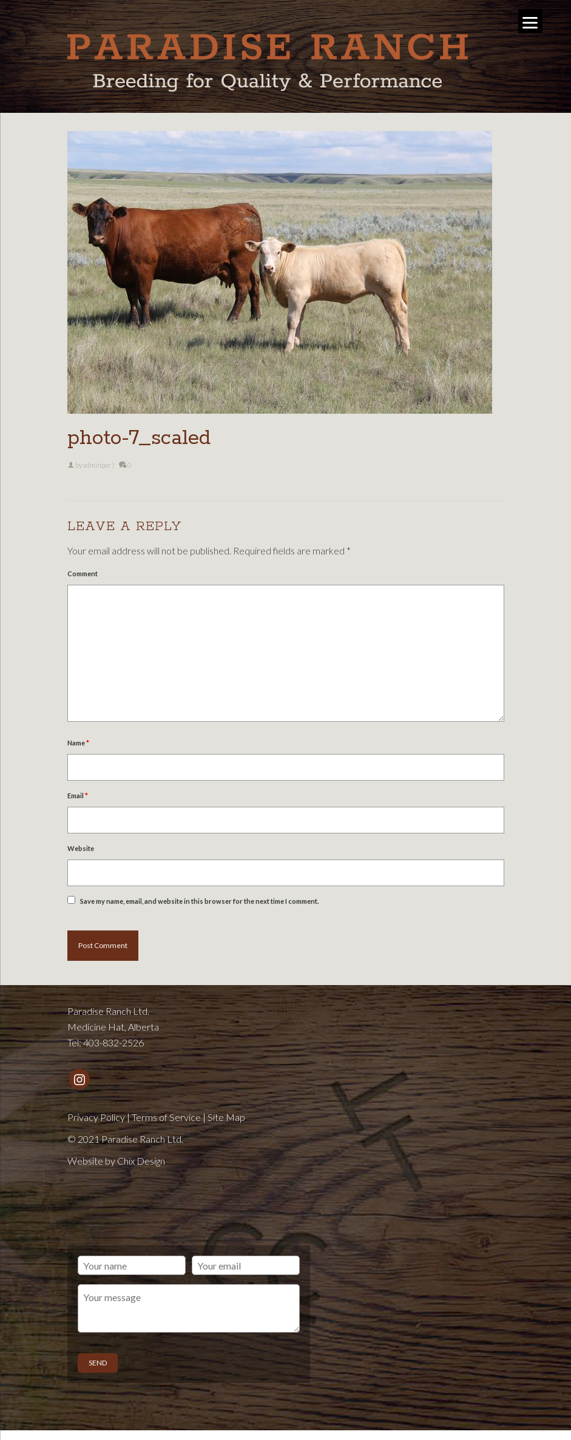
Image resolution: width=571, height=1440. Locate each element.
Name (78, 743)
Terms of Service (166, 1117)
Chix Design (141, 1160)
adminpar (97, 465)
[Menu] (530, 21)
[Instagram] (79, 1079)
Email (77, 795)
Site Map (226, 1117)
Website (80, 848)
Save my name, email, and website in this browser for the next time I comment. (199, 901)
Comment (82, 573)
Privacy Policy (96, 1117)
